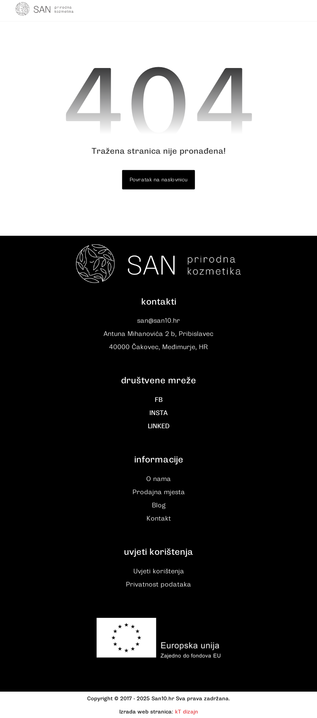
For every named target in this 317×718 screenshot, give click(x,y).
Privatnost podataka (158, 584)
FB (159, 400)
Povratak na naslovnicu (158, 180)
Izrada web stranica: (146, 712)
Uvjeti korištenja (158, 571)
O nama (158, 479)
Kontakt (159, 518)
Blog (159, 505)
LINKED (159, 426)
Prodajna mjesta (158, 492)
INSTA (158, 413)
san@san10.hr (158, 320)
